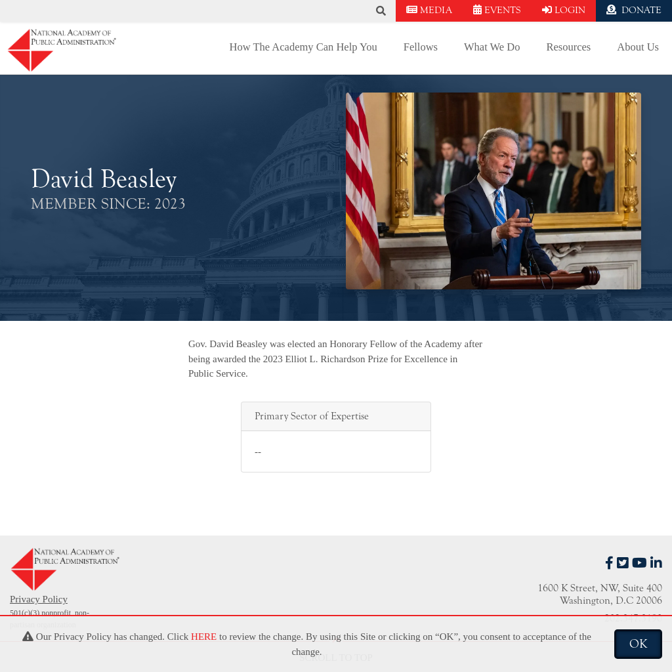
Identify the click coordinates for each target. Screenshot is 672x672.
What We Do (492, 47)
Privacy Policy (39, 599)
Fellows (421, 47)
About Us (638, 47)
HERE (204, 636)
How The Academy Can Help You (303, 47)
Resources (568, 47)
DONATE (634, 10)
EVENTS (497, 10)
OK (638, 644)
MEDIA (429, 10)
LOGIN (563, 10)
